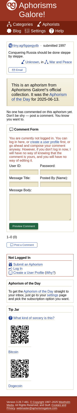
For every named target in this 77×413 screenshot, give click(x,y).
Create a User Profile (28, 272)
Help (59, 31)
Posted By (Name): (54, 178)
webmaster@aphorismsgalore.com (36, 408)
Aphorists (51, 24)
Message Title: (19, 178)
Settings (38, 31)
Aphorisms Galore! (38, 10)
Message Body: (20, 190)
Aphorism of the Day (38, 291)
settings (52, 295)
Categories (23, 24)
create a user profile (44, 142)
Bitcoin (13, 352)
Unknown (32, 62)
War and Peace (60, 62)
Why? (50, 272)
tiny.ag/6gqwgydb (26, 45)
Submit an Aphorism (28, 264)
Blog (17, 31)
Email (19, 69)
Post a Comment (24, 244)
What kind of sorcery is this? (33, 318)
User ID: (15, 166)
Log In (17, 268)
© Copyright (37, 402)
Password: (47, 166)
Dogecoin (15, 386)
